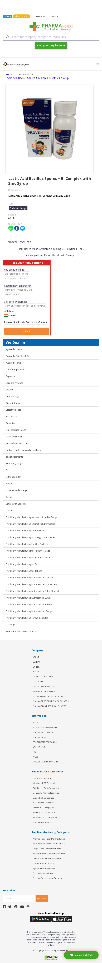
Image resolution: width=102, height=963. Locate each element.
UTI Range (11, 624)
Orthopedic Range (15, 476)
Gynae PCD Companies (43, 798)
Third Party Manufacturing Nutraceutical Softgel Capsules (33, 591)
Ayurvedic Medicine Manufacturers (49, 843)
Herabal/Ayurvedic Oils (17, 443)
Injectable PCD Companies (45, 783)
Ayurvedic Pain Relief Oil (17, 356)
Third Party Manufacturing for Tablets (24, 570)
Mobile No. (9, 311)
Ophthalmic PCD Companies (46, 788)
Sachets (9, 497)
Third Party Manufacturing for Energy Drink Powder (30, 537)
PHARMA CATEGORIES (43, 732)
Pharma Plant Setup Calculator (49, 706)
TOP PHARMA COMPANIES (44, 742)
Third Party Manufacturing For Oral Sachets (26, 544)
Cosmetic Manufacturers (44, 863)
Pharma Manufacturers (43, 873)
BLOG (35, 722)
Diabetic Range (13, 403)
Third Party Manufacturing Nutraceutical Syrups (28, 597)
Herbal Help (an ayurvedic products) (23, 450)
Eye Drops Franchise (42, 778)
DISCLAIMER (38, 681)
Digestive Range (13, 409)
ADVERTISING (39, 747)
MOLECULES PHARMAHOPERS (46, 761)
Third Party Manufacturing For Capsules (25, 530)
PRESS (35, 757)
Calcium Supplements (16, 369)
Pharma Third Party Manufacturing (49, 839)
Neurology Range (14, 463)
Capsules (10, 376)
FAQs (35, 752)
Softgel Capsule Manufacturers (47, 848)
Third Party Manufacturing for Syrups (23, 564)
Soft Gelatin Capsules (16, 503)
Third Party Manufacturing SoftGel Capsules (27, 617)
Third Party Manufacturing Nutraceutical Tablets (29, 604)
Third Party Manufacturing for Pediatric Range (28, 550)
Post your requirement (51, 45)
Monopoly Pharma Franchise (46, 793)
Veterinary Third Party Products (21, 631)
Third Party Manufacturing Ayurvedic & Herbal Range (31, 517)
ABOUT (36, 657)
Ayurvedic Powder (14, 362)
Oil (7, 470)
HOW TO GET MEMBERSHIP (45, 727)
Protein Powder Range (16, 490)
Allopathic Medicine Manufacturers (49, 853)
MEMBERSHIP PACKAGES (44, 691)
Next (27, 331)
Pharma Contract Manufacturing (47, 878)
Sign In (55, 16)
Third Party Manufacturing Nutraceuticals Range (29, 611)
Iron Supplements (14, 456)
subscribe (41, 898)
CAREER (36, 667)
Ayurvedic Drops (14, 349)
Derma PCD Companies (43, 807)
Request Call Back (81, 955)
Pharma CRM (22, 16)
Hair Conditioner (14, 436)
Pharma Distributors (42, 822)
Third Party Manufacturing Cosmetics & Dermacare (30, 523)
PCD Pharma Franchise (43, 802)
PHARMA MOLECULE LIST (44, 737)
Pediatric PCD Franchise (44, 812)
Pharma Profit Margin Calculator (51, 701)
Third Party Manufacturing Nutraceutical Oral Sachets (31, 584)
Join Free (39, 16)
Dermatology (12, 396)
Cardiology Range (14, 382)
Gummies (10, 423)
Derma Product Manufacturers (47, 858)
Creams (9, 389)
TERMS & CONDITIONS (43, 676)
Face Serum (11, 416)
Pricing (8, 16)
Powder (9, 483)
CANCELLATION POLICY (43, 686)
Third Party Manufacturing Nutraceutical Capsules (30, 577)
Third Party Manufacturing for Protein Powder (28, 557)
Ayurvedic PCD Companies (45, 817)
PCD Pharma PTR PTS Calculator (49, 696)
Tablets (9, 510)
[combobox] (51, 37)
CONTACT (37, 662)
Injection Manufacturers (44, 868)
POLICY (36, 671)
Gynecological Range (16, 429)
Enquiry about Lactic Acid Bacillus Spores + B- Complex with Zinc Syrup (26, 322)
